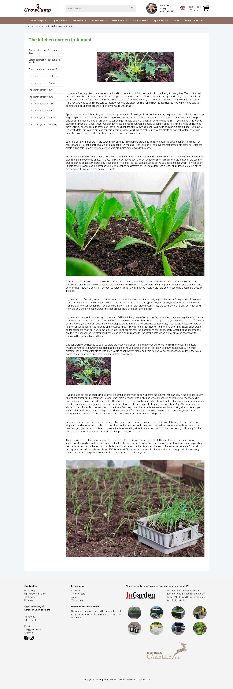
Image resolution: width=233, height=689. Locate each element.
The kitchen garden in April (41, 110)
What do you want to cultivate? (43, 69)
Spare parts (161, 20)
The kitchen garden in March (42, 117)
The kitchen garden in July (40, 90)
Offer (176, 20)
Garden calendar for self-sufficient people (44, 61)
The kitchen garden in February (43, 124)
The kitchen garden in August (42, 83)
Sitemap (28, 632)
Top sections (59, 20)
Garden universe (193, 20)
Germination (119, 20)
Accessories (140, 20)
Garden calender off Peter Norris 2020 (44, 51)
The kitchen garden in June (41, 97)
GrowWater (79, 20)
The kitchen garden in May (41, 104)
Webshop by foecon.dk (139, 679)
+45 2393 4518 (167, 11)
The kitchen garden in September (44, 76)
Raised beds (99, 20)
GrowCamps (38, 20)
